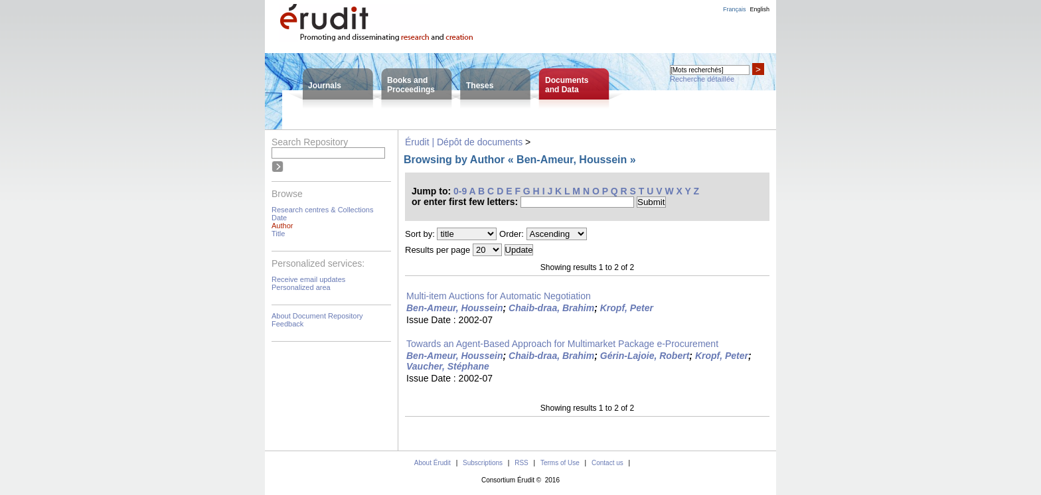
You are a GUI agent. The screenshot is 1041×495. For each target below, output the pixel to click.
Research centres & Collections (322, 210)
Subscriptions (483, 462)
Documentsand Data (566, 85)
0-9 (460, 191)
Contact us (607, 462)
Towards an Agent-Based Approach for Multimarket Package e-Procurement (562, 343)
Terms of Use (560, 462)
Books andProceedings (411, 85)
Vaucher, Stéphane (447, 366)
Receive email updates (308, 279)
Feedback (287, 324)
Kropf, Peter (626, 308)
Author (282, 226)
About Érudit (432, 462)
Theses (479, 85)
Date (279, 218)
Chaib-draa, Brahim (551, 308)
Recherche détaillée (702, 79)
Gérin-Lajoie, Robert (645, 355)
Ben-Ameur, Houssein (454, 308)
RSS (521, 462)
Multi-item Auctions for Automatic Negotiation (498, 296)
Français (734, 9)
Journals (324, 85)
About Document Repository (317, 316)
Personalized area (301, 287)
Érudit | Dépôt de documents (463, 142)
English (759, 9)
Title (278, 234)
